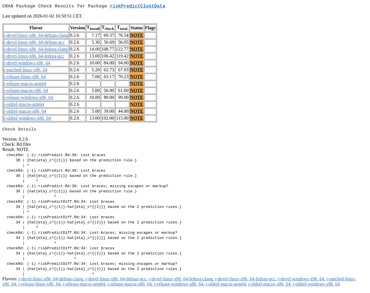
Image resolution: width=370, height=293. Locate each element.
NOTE (136, 36)
